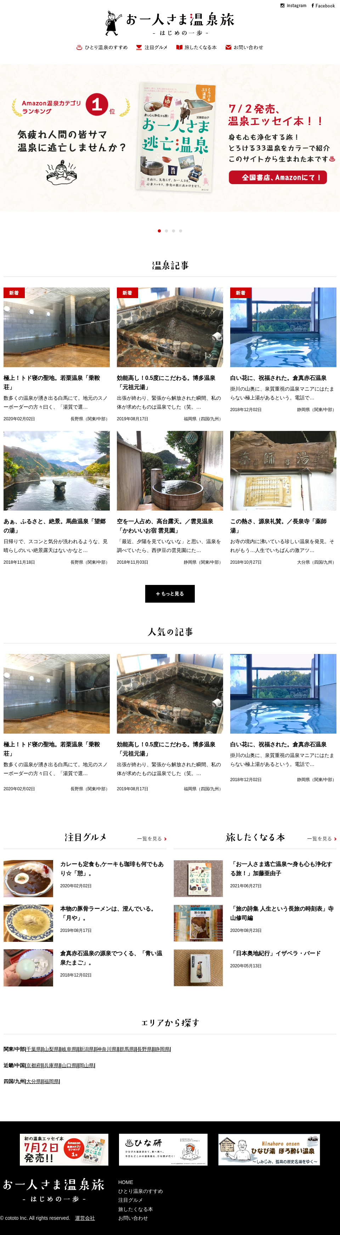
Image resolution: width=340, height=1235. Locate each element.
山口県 (69, 1065)
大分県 (33, 1081)
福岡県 (51, 1081)
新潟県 (86, 1049)
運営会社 (85, 1218)
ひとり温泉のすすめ (140, 1191)
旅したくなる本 (135, 1209)
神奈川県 (107, 1049)
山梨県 (51, 1049)
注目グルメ (130, 1200)
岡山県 (86, 1065)
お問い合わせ (133, 1218)
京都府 (33, 1065)
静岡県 (162, 1049)
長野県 (144, 1049)
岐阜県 (69, 1049)
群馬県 (126, 1049)
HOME (125, 1182)
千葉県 (33, 1049)
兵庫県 (51, 1065)
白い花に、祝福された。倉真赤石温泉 (278, 378)
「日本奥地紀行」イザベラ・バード (275, 953)
